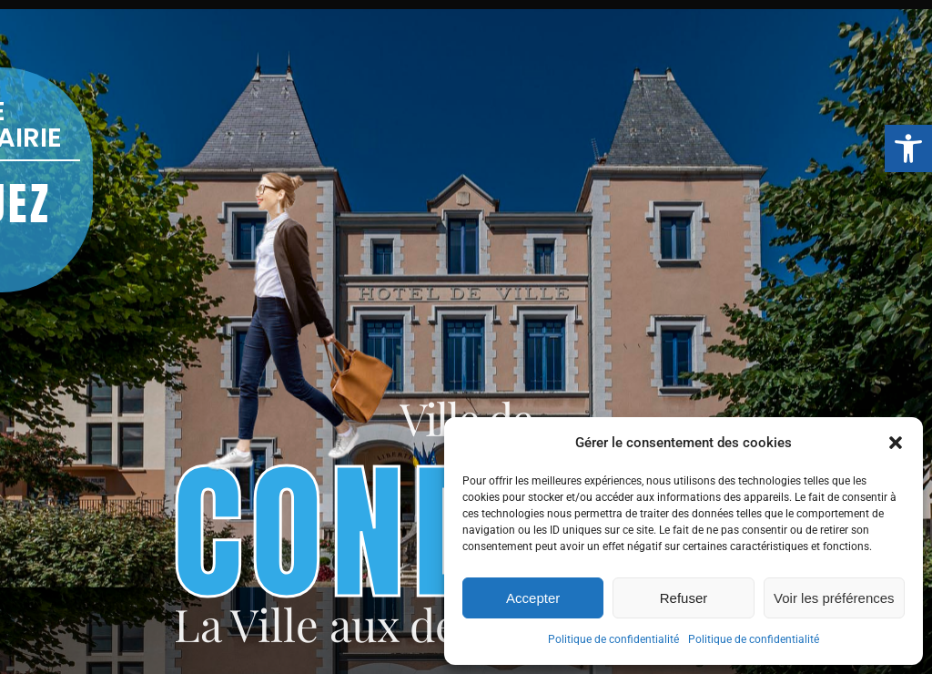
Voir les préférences (834, 598)
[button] (908, 148)
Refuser (684, 598)
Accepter (533, 598)
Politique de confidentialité (613, 639)
